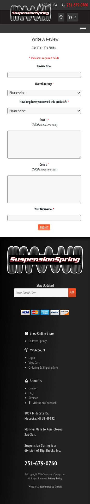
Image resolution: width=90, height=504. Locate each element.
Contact (33, 388)
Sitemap (33, 398)
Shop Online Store (42, 333)
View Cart (34, 363)
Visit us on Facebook (42, 403)
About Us (36, 380)
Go (72, 292)
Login (32, 357)
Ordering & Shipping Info (43, 367)
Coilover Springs (38, 341)
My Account (37, 350)
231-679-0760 (77, 5)
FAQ (31, 393)
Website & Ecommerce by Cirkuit (45, 486)
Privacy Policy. (55, 478)
